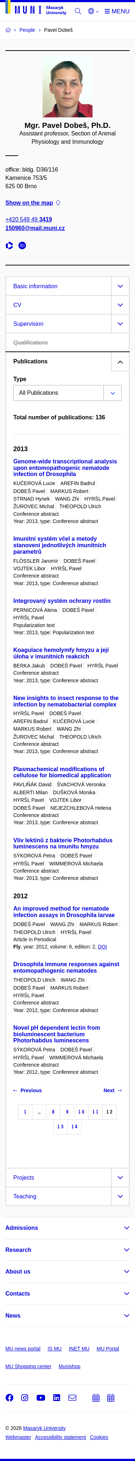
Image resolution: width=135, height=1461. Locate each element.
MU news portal (22, 1349)
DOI (102, 947)
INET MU (79, 1349)
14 (74, 1127)
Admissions (21, 1228)
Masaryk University (44, 1428)
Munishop (70, 1366)
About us (17, 1271)
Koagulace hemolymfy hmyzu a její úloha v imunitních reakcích (61, 653)
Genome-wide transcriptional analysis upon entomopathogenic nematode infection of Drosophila (65, 467)
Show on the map (32, 203)
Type (19, 379)
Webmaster (18, 1437)
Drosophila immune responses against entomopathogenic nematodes (66, 967)
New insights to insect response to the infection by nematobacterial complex (66, 701)
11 (95, 1112)
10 (81, 1112)
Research (18, 1250)
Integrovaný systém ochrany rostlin (62, 601)
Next (113, 1090)
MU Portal (107, 1349)
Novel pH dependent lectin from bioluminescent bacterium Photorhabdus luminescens (56, 1034)
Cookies (99, 1437)
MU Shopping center (28, 1366)
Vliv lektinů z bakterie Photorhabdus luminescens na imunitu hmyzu (63, 843)
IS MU (55, 1349)
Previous (27, 1090)
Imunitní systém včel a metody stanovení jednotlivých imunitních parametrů (59, 545)
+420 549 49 (28, 220)
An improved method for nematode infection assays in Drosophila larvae (64, 911)
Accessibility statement (60, 1437)
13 (60, 1127)
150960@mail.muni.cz (35, 228)
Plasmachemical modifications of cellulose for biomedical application (62, 772)
